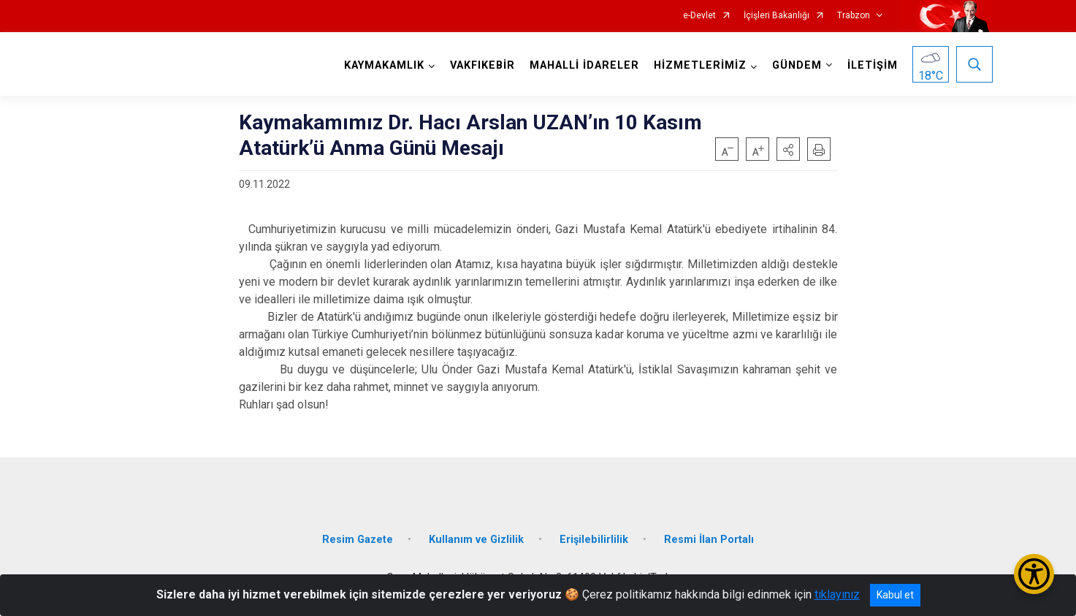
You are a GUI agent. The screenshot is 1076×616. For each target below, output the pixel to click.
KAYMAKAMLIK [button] (384, 65)
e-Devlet (699, 15)
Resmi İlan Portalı (709, 539)
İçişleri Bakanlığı (776, 15)
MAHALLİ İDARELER (584, 65)
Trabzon (853, 15)
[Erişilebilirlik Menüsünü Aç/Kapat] (1034, 574)
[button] (788, 149)
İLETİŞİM (872, 65)
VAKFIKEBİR (482, 65)
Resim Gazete (357, 539)
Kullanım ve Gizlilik (476, 539)
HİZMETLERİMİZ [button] (700, 65)
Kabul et (895, 595)
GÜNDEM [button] (797, 65)
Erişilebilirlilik (594, 539)
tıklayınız (837, 594)
